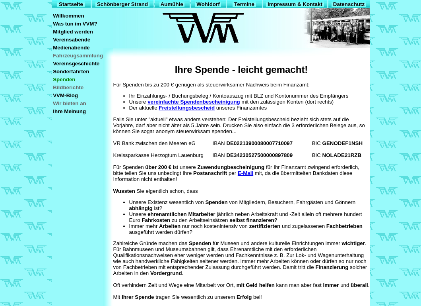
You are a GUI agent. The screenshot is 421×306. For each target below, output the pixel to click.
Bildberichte (68, 87)
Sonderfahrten (71, 72)
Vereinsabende (72, 40)
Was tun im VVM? (75, 24)
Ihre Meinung (69, 111)
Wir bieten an (70, 103)
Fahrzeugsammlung (78, 56)
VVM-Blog (66, 95)
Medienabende (71, 48)
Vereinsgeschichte (76, 64)
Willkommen (69, 16)
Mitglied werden (73, 32)
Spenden (64, 79)
